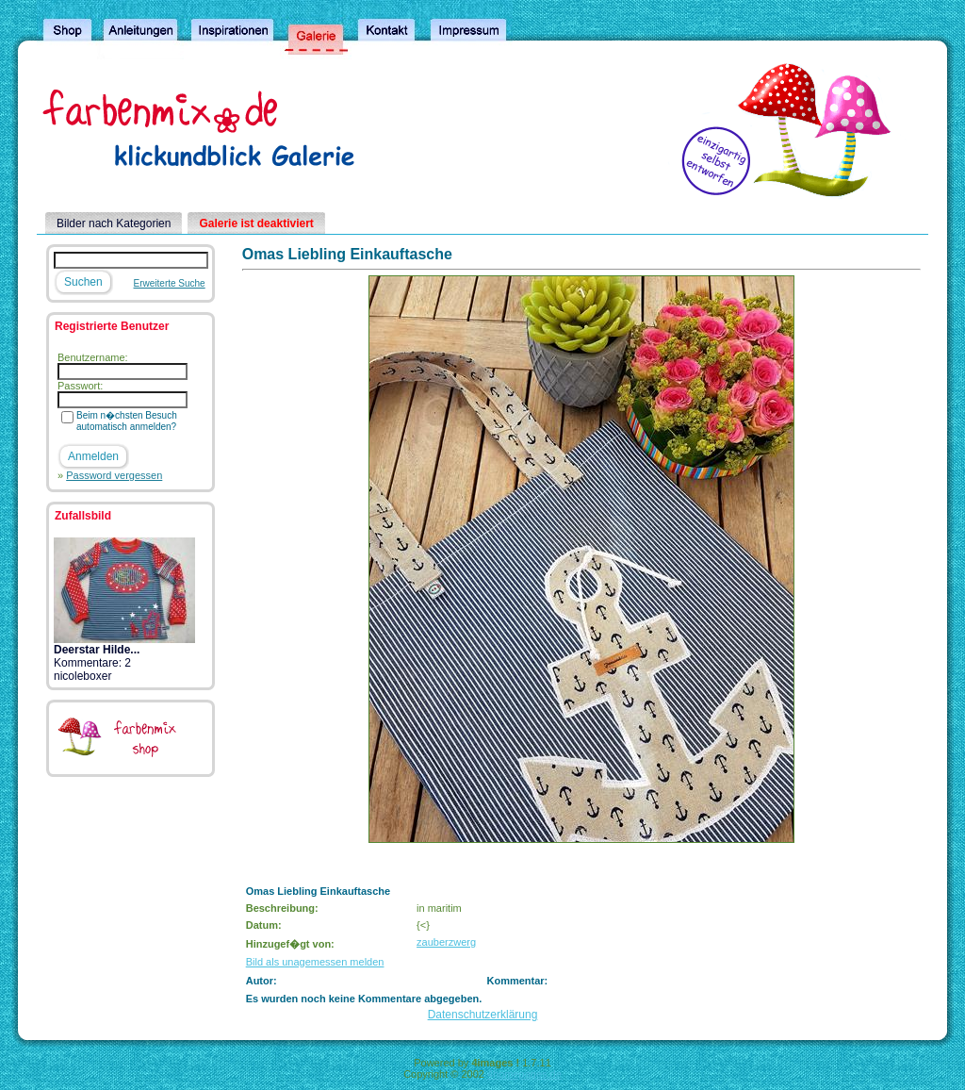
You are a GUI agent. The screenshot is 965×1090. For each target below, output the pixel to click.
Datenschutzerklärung (483, 1014)
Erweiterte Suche (169, 283)
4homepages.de (524, 1074)
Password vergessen (114, 475)
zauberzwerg (446, 942)
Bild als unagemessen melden (315, 961)
